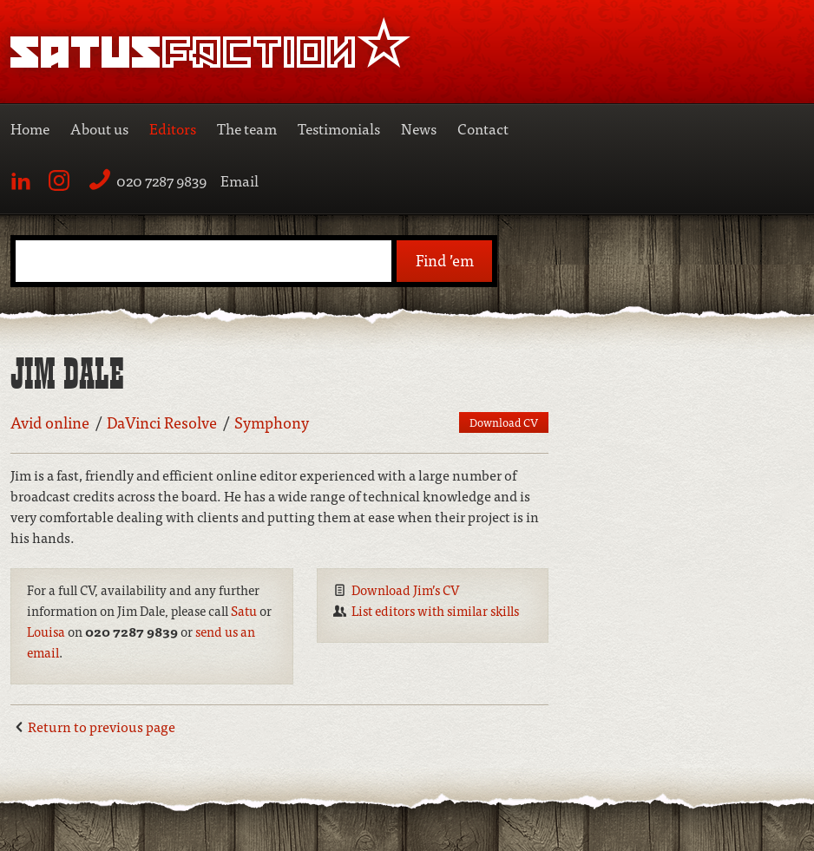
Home (29, 128)
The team (247, 128)
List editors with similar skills (435, 610)
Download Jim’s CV (405, 589)
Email (239, 180)
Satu (244, 610)
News (419, 128)
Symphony (271, 422)
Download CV (503, 422)
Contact (483, 128)
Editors (172, 128)
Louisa (46, 631)
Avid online (49, 422)
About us (99, 128)
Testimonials (339, 128)
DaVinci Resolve (162, 422)
